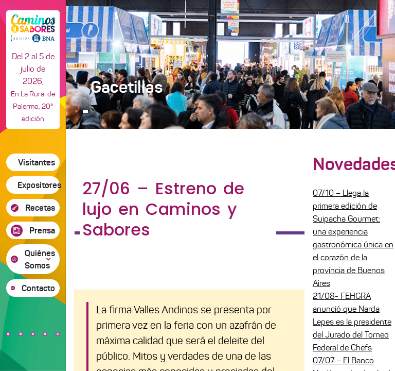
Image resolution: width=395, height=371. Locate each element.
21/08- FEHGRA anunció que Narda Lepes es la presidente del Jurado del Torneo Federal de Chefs (352, 321)
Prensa (42, 230)
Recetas (40, 208)
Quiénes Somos (40, 259)
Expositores (38, 185)
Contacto (38, 288)
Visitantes (36, 162)
